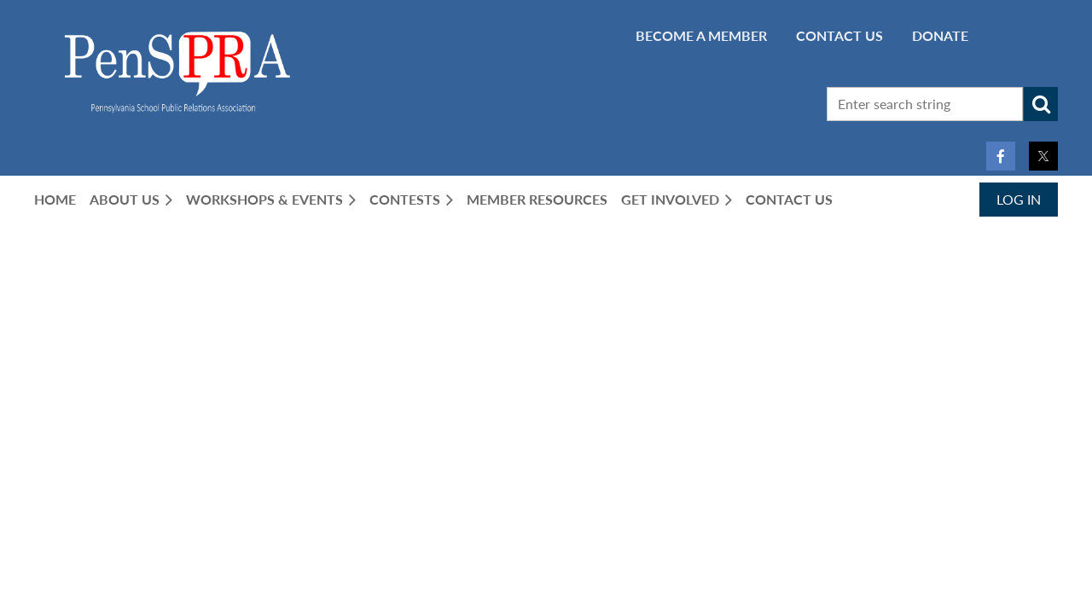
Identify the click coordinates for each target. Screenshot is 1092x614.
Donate (940, 35)
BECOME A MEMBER (701, 35)
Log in (1018, 199)
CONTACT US (839, 35)
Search (1041, 104)
